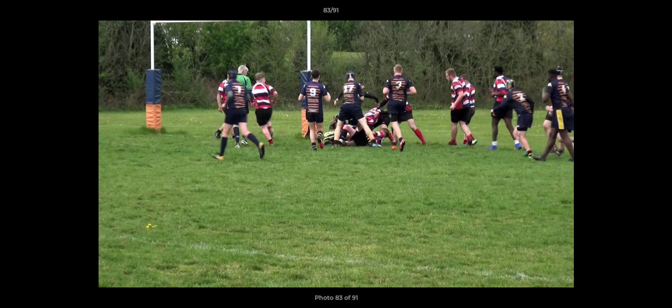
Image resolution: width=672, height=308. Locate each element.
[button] (636, 12)
